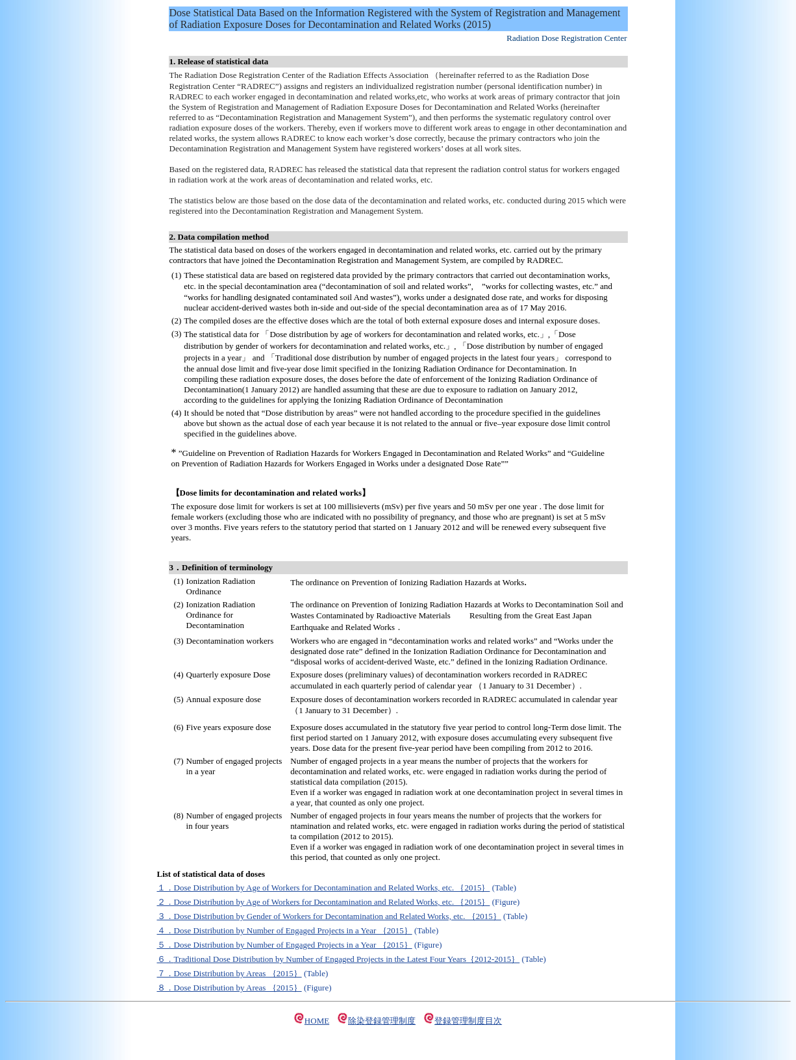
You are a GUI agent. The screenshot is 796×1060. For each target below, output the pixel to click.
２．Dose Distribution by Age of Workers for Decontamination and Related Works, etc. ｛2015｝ (323, 902)
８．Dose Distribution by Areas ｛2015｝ (229, 987)
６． (165, 959)
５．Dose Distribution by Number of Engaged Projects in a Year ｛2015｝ (284, 945)
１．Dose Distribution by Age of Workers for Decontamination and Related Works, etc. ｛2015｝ (323, 887)
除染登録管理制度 (382, 1021)
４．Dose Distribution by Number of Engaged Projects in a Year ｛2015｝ (284, 930)
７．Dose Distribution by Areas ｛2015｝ (229, 973)
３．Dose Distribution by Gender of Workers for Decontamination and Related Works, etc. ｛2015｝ (329, 916)
